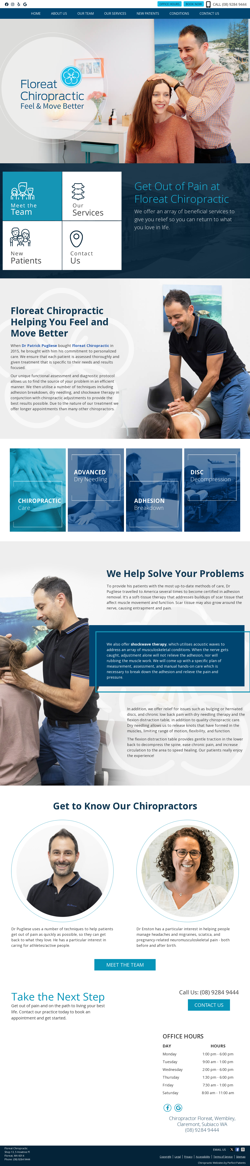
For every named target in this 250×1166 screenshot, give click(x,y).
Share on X (232, 1149)
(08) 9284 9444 (234, 4)
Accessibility (203, 1156)
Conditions (179, 13)
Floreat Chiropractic (90, 345)
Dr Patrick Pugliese (39, 345)
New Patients (148, 13)
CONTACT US (208, 1005)
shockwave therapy (148, 644)
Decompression (212, 475)
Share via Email (243, 1149)
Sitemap (241, 1156)
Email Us (219, 1150)
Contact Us (209, 13)
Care (39, 504)
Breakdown (154, 504)
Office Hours (170, 4)
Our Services (115, 13)
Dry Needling (96, 475)
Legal (178, 1156)
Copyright (165, 1156)
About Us (59, 13)
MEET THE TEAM (125, 964)
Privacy (188, 1156)
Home (36, 13)
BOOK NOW (194, 4)
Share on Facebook (237, 1149)
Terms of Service (223, 1156)
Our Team (85, 13)
